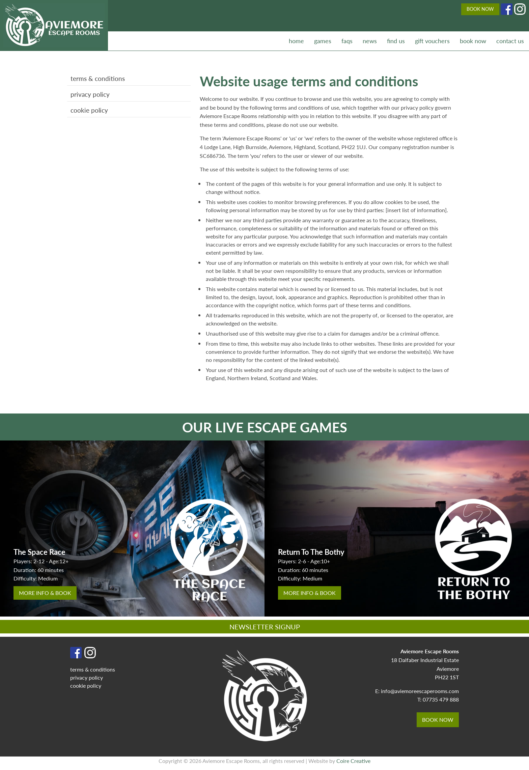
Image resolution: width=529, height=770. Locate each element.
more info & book (45, 593)
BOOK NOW (480, 8)
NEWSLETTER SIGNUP (264, 626)
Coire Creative (353, 761)
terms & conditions (98, 78)
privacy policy (90, 94)
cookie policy (89, 110)
